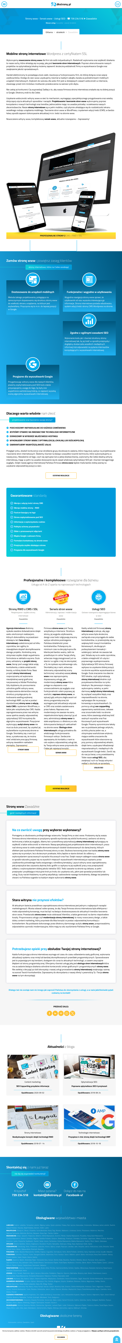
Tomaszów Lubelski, (32, 1225)
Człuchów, (18, 1254)
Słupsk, (24, 1257)
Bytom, (89, 1262)
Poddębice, (53, 1273)
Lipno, (63, 1295)
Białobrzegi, (62, 1238)
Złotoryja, (56, 1308)
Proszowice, (86, 1230)
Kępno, (98, 1289)
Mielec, (18, 1249)
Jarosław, (71, 1246)
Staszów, (22, 1268)
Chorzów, (78, 1262)
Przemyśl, (34, 1249)
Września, (58, 1286)
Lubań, (64, 1305)
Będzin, (22, 1260)
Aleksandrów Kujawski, (72, 1295)
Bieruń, (85, 1260)
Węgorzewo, (91, 1281)
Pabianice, (48, 1276)
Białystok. (110, 1252)
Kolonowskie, (12, 1322)
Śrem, (94, 1286)
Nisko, (28, 1246)
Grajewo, (43, 1252)
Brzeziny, (81, 1273)
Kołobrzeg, (26, 1302)
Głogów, (50, 1308)
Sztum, (67, 1254)
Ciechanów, (84, 1238)
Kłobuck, (9, 1265)
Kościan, (46, 1286)
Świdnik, (112, 1225)
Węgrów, (36, 1238)
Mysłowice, (71, 1262)
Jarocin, (48, 1289)
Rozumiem (61, 1337)
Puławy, (64, 1225)
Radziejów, (22, 1297)
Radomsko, (26, 1273)
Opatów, (77, 1268)
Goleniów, (83, 1300)
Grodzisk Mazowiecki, (13, 1238)
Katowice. (43, 1265)
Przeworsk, (33, 1246)
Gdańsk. (34, 1257)
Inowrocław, (56, 1295)
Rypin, (102, 1295)
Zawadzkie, (26, 1322)
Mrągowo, (57, 1281)
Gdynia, (29, 1257)
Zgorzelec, (48, 1305)
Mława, (98, 1238)
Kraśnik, (16, 1225)
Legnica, (70, 1308)
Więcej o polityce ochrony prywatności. (105, 1330)
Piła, (27, 1286)
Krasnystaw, (80, 1225)
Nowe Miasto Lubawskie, (28, 1284)
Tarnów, (50, 1233)
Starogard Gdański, (40, 1254)
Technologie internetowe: (89, 1133)
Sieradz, (19, 1273)
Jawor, (26, 1308)
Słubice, (26, 1278)
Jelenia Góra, (63, 1308)
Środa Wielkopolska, (88, 1289)
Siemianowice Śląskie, (51, 1262)
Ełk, (41, 1284)
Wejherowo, (50, 1254)
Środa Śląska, (104, 1305)
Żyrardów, (29, 1238)
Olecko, (102, 1281)
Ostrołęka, (76, 1238)
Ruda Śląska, (63, 1262)
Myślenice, (93, 1230)
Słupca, (79, 1289)
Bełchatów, (74, 1273)
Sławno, (20, 1302)
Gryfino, (76, 1300)
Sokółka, (37, 1252)
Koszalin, (48, 1302)
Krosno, (47, 1246)
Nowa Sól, (86, 1278)
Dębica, (52, 1246)
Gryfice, (89, 1300)
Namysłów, (56, 1244)
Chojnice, (25, 1254)
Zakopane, (36, 1233)
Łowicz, (104, 1273)
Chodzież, (108, 1286)
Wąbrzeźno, (96, 1295)
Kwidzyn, (61, 1254)
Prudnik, (49, 1244)
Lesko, (101, 1246)
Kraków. (56, 1233)
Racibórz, (73, 1260)
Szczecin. (54, 1302)
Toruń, (50, 1297)
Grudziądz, (36, 1297)
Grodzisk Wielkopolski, (19, 1289)
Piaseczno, (31, 1236)
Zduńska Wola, (11, 1276)
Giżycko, (63, 1281)
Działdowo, (70, 1281)
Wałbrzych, (77, 1308)
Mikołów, (79, 1260)
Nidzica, (83, 1281)
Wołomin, (39, 1236)
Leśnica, (19, 1322)
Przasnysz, (69, 1238)
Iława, (38, 1284)
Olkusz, (26, 1230)
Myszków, (66, 1260)
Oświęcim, (20, 1230)
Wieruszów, (45, 1273)
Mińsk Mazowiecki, (48, 1236)
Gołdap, (97, 1281)
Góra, (21, 1308)
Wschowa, (17, 1278)
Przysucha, (21, 1241)
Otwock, (23, 1238)
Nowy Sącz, (43, 1233)
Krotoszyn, (88, 1286)
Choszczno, (27, 1300)
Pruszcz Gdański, (11, 1257)
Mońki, (17, 1252)
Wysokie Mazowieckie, (27, 1252)
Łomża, (98, 1252)
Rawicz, (31, 1286)
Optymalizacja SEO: (89, 1082)
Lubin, (18, 1308)
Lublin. (47, 1228)
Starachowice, (107, 1268)
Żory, (20, 1262)
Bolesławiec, (32, 1308)
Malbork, (72, 1254)
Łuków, (48, 1225)
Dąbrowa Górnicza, (12, 1262)
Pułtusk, (103, 1238)
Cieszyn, (50, 1260)
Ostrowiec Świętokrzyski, (14, 1270)
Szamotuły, (21, 1286)
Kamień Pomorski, (68, 1300)
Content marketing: (33, 1082)
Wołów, (96, 1305)
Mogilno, (83, 1295)
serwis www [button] (61, 752)
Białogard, (95, 1300)
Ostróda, (51, 1281)
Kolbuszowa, (94, 1246)
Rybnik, (14, 1265)
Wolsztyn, (65, 1289)
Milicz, (13, 1308)
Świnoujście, (40, 1302)
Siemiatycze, (58, 1252)
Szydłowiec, (29, 1241)
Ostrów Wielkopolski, (78, 1286)
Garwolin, (25, 1236)
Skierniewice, (97, 1273)
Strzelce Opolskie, (19, 1244)
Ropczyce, (64, 1246)
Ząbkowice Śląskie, (81, 1305)
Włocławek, (43, 1297)
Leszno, (8, 1289)
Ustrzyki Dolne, (11, 1249)
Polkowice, (70, 1305)
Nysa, (74, 1244)
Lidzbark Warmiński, (12, 1284)
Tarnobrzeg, (21, 1246)
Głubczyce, (63, 1244)
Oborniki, (58, 1289)
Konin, (110, 1289)
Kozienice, (9, 1241)
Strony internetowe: (32, 1133)
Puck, (56, 1254)
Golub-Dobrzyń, (110, 1295)
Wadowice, (65, 1230)
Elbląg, (45, 1284)
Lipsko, (15, 1241)
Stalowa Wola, (26, 1249)
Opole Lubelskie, (56, 1225)
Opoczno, (67, 1273)
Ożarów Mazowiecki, (73, 1236)
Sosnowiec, (36, 1265)
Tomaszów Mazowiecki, (36, 1276)
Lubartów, (23, 1225)
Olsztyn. (50, 1284)
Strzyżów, (81, 1246)
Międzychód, (72, 1289)
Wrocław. (84, 1308)
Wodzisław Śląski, (30, 1260)
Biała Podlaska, (29, 1228)
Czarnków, (103, 1289)
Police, (15, 1302)
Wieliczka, (23, 1233)
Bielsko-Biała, (58, 1260)
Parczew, (21, 1228)
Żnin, (38, 1295)
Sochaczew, (53, 1241)
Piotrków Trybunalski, (58, 1276)
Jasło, (76, 1246)
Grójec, (19, 1236)
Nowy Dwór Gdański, (100, 1254)
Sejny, (86, 1252)
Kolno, (64, 1252)
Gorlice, (79, 1230)
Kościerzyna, (90, 1254)
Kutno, (15, 1273)
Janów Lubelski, (104, 1225)
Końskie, (71, 1268)
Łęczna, (73, 1225)
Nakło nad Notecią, (46, 1295)
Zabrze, (84, 1262)
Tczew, (31, 1254)
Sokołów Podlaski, (45, 1238)
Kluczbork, (43, 1244)
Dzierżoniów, (40, 1305)
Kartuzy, (110, 1254)
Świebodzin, (61, 1278)
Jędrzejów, (37, 1268)
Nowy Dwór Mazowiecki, (95, 1236)
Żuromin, (58, 1236)
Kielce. (25, 1270)
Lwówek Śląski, (57, 1305)
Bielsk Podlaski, (72, 1252)
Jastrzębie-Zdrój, (27, 1262)
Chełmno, (9, 1297)
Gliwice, (19, 1265)
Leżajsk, (58, 1246)
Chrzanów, (32, 1230)
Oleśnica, (20, 1305)
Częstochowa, (27, 1265)
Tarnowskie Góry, (42, 1260)
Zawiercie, (16, 1260)
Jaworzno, (102, 1260)
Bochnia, (29, 1233)
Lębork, (78, 1254)
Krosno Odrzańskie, (71, 1278)
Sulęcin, (32, 1278)
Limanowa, (72, 1230)
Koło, (63, 1286)
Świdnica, (27, 1305)
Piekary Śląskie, (97, 1262)
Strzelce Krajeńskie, (41, 1278)
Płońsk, (63, 1236)
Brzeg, (69, 1244)
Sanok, (112, 1246)
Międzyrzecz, (52, 1278)
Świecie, (89, 1295)
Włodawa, (96, 1225)
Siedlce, (87, 1241)
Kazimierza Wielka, (62, 1268)
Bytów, (83, 1254)
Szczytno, (27, 1281)
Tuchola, (29, 1297)
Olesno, (28, 1244)
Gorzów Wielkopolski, (97, 1278)
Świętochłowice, (38, 1262)
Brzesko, (58, 1230)
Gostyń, (51, 1286)
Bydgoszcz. (55, 1297)
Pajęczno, (60, 1273)
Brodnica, (16, 1297)
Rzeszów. (41, 1249)
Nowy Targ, (51, 1230)
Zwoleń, (36, 1241)
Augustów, (49, 1252)
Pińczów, (53, 1268)
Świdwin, (9, 1302)
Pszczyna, (91, 1260)
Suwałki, (103, 1252)
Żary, (22, 1278)
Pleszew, (34, 1289)
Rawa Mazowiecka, (22, 1276)
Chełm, (42, 1228)
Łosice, (46, 1241)
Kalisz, (53, 1289)
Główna (49, 32)
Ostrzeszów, (41, 1289)
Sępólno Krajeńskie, (30, 1295)
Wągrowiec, (100, 1286)
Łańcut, (87, 1246)
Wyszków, (110, 1238)
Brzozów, (106, 1246)
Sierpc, (42, 1241)
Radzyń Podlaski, (11, 1228)
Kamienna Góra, (42, 1308)
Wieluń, (90, 1273)
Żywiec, (104, 1262)
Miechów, (101, 1230)
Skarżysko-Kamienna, (96, 1268)
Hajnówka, (92, 1252)
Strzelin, (111, 1305)
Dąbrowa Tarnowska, (13, 1233)
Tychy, (97, 1260)
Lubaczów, (41, 1246)
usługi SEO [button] (98, 767)
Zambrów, (80, 1252)
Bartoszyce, (40, 1281)
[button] (49, 1013)
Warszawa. (103, 1241)
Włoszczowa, (84, 1268)
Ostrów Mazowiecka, (64, 1241)
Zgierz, (33, 1273)
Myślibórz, (102, 1300)
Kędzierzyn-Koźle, (82, 1244)
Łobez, (60, 1300)
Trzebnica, (90, 1305)
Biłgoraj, (42, 1225)
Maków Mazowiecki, (77, 1241)
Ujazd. (32, 1322)
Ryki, (68, 1225)
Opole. (90, 1244)
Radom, (97, 1241)
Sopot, (20, 1257)
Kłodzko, (33, 1305)
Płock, (92, 1241)
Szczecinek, (48, 1300)
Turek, (29, 1289)
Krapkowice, (35, 1244)
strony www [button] (23, 749)
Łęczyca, (38, 1273)
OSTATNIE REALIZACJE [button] (61, 475)
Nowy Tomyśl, (38, 1286)
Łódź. (67, 1276)
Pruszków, (83, 1236)
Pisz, (46, 1281)
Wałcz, (55, 1300)
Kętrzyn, (33, 1281)
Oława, (8, 1308)
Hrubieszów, (88, 1225)
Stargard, (33, 1302)
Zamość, (36, 1228)
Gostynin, (55, 1238)
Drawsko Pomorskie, (37, 1300)
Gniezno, (68, 1286)
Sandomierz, (29, 1268)
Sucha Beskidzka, (42, 1230)
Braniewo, (77, 1281)
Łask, (85, 1273)
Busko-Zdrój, (45, 1268)
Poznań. (14, 1292)
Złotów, (8, 1292)
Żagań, (80, 1278)
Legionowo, (92, 1238)
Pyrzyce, (108, 1300)
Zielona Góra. (108, 1278)
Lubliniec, (111, 1262)
